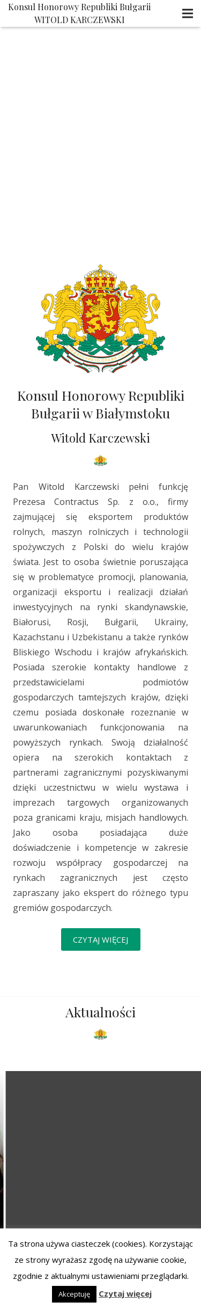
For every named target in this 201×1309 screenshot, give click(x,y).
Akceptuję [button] (74, 1294)
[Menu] (187, 13)
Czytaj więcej (125, 1293)
